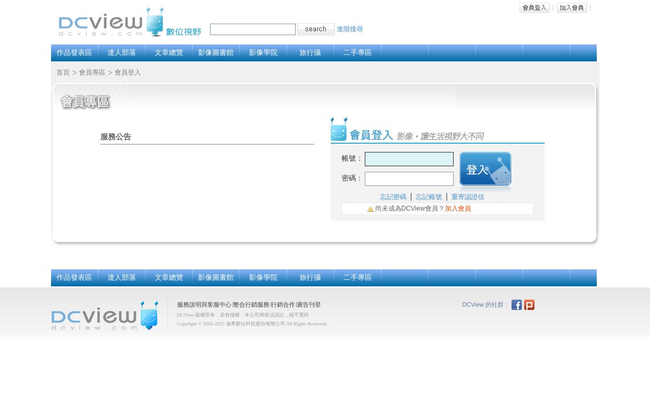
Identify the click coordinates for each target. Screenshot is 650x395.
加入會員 (572, 8)
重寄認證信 (467, 197)
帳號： (352, 158)
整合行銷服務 (251, 304)
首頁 (63, 72)
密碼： (352, 178)
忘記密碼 (393, 197)
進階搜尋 (350, 29)
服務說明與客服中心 (204, 304)
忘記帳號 (429, 197)
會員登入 (534, 8)
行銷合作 (283, 304)
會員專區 (92, 72)
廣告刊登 (309, 304)
